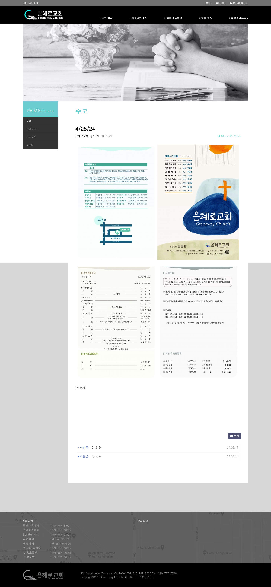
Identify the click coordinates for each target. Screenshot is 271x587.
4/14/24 (97, 456)
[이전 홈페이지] (31, 3)
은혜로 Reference (238, 18)
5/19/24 (97, 447)
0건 (95, 136)
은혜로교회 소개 (138, 18)
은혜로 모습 (205, 18)
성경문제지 (32, 129)
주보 (28, 120)
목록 (234, 436)
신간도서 (31, 137)
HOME (208, 3)
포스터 (30, 145)
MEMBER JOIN (239, 3)
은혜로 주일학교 (173, 18)
